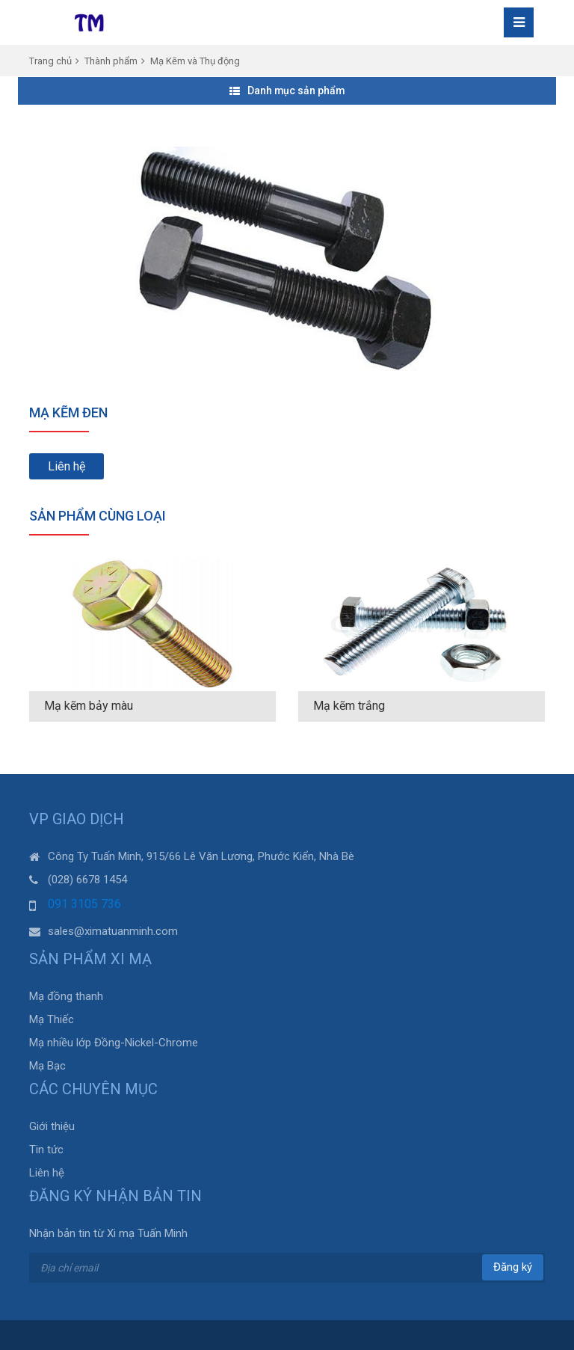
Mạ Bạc (47, 1066)
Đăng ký (512, 1267)
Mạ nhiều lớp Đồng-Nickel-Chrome (113, 1042)
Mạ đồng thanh (66, 996)
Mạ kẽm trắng (349, 706)
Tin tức (46, 1149)
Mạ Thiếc (51, 1019)
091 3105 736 (84, 904)
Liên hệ (66, 466)
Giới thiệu (52, 1126)
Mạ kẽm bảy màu (88, 706)
